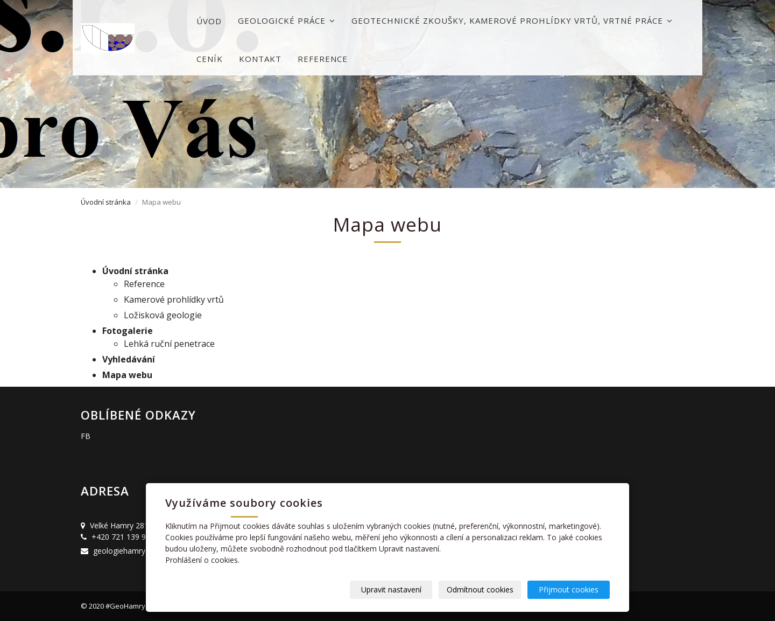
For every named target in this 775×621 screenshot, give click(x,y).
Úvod (209, 21)
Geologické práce (286, 20)
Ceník (209, 58)
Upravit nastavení (391, 589)
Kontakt (260, 58)
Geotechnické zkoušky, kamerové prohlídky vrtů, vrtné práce (512, 20)
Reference (323, 58)
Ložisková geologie (163, 315)
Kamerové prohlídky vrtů (174, 299)
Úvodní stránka (106, 202)
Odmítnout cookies (480, 589)
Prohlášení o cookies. (202, 560)
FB (85, 436)
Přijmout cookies (568, 589)
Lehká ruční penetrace (169, 344)
